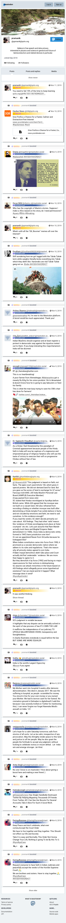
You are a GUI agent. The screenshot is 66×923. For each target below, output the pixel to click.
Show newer (33, 78)
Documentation (6, 912)
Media (54, 71)
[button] (37, 411)
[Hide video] (50, 422)
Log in (49, 4)
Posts (12, 71)
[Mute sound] (20, 422)
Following (9, 63)
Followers (23, 63)
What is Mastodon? (33, 899)
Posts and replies (33, 71)
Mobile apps (54, 914)
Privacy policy (6, 905)
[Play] (16, 422)
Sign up (58, 4)
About (52, 902)
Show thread (18, 597)
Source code (54, 912)
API (2, 914)
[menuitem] (37, 411)
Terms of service (7, 902)
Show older (33, 890)
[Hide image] (15, 161)
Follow (56, 39)
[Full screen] (58, 422)
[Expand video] (54, 422)
